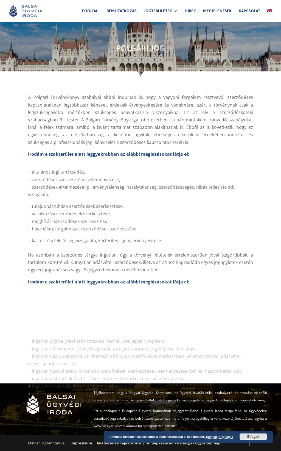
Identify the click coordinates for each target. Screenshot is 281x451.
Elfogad (253, 437)
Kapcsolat (249, 11)
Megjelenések (217, 11)
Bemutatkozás (121, 11)
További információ (219, 436)
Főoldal (90, 11)
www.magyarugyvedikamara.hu (118, 426)
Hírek (190, 11)
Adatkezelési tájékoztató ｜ (121, 443)
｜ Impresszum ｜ (81, 443)
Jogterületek (158, 11)
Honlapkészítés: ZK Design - (170, 443)
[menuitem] (269, 15)
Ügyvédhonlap (207, 443)
